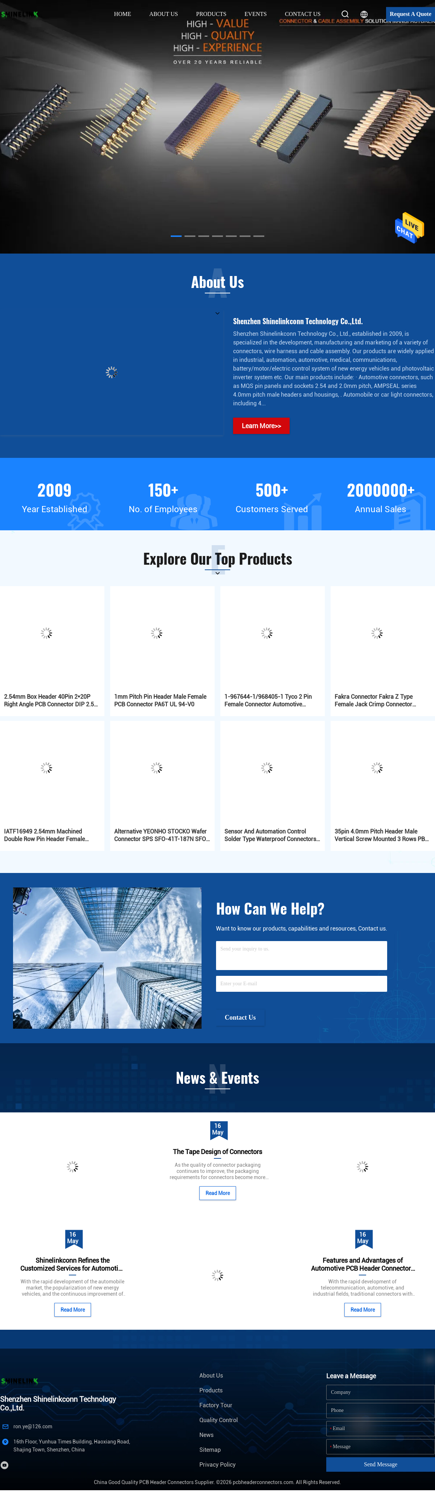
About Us (211, 1375)
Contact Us (302, 14)
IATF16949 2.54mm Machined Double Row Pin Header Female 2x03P (44, 835)
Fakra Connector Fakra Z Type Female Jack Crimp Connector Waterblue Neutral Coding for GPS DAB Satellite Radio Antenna (378, 700)
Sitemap (210, 1449)
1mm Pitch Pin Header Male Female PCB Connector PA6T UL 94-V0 (160, 700)
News (206, 1435)
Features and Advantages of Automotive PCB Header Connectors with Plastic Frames (362, 1265)
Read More (73, 1310)
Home (122, 14)
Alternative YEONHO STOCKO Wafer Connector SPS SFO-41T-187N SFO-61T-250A (161, 835)
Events (256, 14)
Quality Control (218, 1420)
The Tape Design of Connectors (217, 1152)
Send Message (380, 1464)
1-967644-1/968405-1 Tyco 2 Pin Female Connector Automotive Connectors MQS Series (268, 700)
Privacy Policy (217, 1464)
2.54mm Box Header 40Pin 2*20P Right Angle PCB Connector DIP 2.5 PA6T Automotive (49, 700)
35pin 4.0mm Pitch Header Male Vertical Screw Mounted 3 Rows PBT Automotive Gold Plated (381, 835)
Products (211, 1390)
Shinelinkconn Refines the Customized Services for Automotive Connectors (72, 1265)
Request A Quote (410, 14)
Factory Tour (215, 1405)
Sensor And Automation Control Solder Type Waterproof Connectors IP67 (270, 835)
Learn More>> (261, 426)
